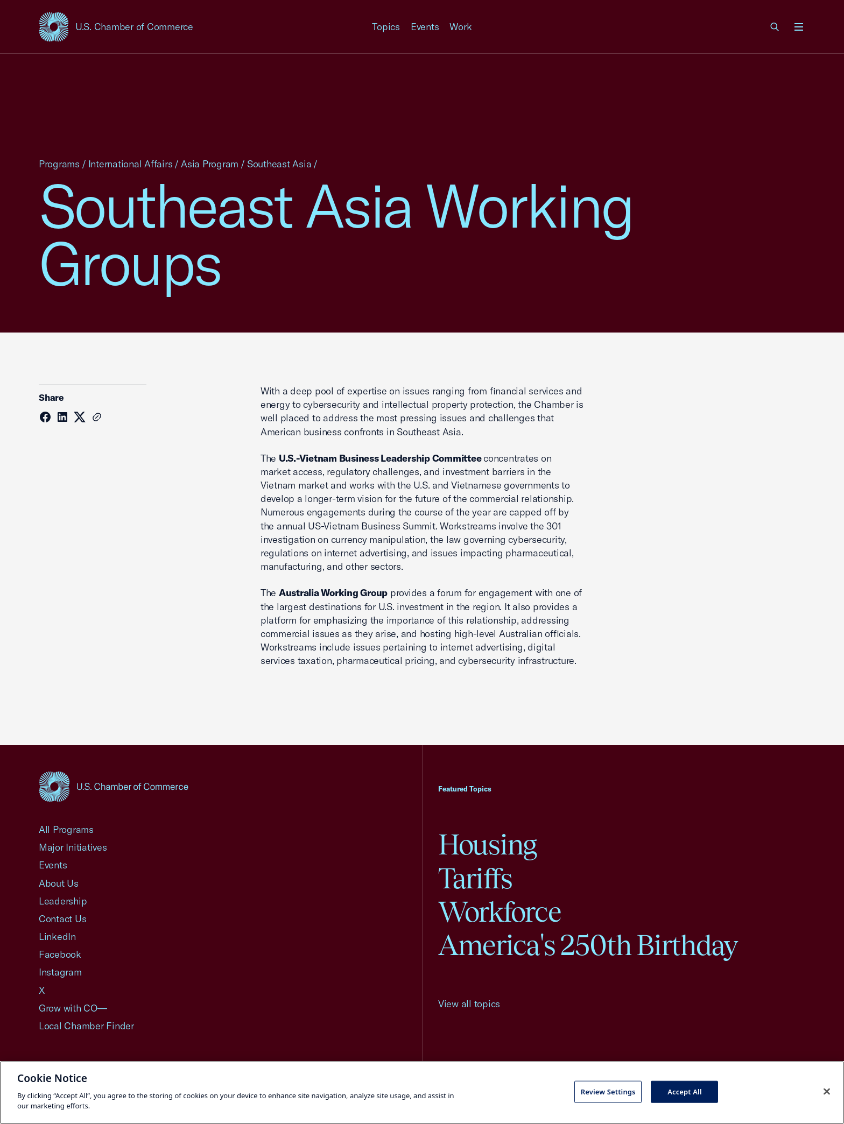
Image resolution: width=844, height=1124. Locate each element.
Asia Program (209, 164)
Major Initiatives (73, 847)
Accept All (684, 1091)
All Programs (66, 829)
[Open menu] (798, 26)
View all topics (469, 1004)
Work (460, 26)
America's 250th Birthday (588, 945)
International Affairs (130, 164)
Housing (487, 844)
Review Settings (608, 1091)
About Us (59, 883)
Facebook (60, 954)
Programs (59, 164)
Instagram (60, 972)
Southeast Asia (279, 164)
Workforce (499, 911)
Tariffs (475, 878)
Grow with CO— (73, 1008)
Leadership (63, 901)
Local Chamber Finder (86, 1026)
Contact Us (62, 919)
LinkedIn (57, 936)
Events (425, 26)
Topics (386, 26)
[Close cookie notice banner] (827, 1091)
